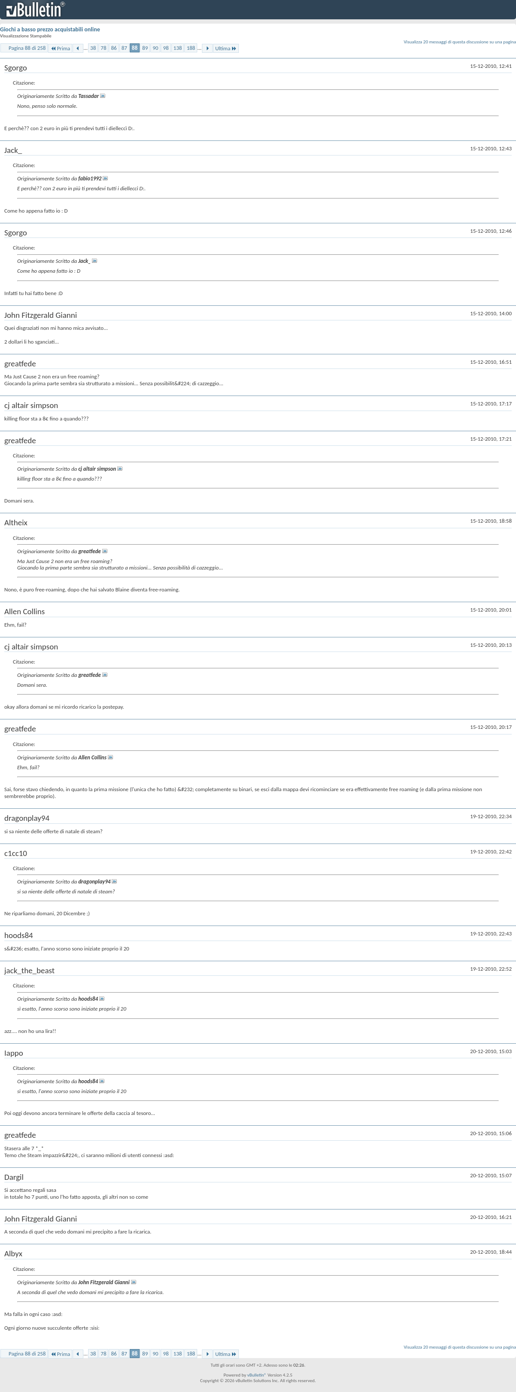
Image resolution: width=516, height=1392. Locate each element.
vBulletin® (256, 1375)
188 (190, 48)
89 (145, 48)
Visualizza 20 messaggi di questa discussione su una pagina (460, 42)
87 (124, 48)
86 (113, 48)
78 (103, 48)
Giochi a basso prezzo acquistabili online (50, 29)
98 (165, 48)
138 (178, 48)
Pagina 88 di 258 (27, 48)
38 (93, 48)
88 (134, 48)
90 (155, 48)
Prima (60, 48)
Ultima (226, 48)
